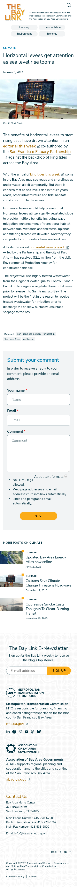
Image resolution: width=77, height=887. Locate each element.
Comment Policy (15, 876)
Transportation (52, 27)
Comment (15, 431)
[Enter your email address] (26, 671)
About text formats (48, 476)
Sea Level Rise (12, 339)
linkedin (8, 732)
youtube (26, 732)
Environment (24, 34)
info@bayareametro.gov (29, 833)
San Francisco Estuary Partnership (36, 334)
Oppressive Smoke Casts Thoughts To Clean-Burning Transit (47, 609)
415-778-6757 (46, 822)
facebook (14, 732)
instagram (20, 732)
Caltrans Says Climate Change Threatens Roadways (48, 583)
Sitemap (33, 876)
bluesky (39, 732)
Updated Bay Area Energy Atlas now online (46, 559)
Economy (51, 34)
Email (11, 411)
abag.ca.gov (18, 779)
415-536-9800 (39, 827)
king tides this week (47, 174)
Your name (16, 390)
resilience (28, 339)
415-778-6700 (43, 818)
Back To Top (59, 852)
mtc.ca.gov (17, 723)
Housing (24, 27)
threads (32, 732)
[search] (68, 5)
